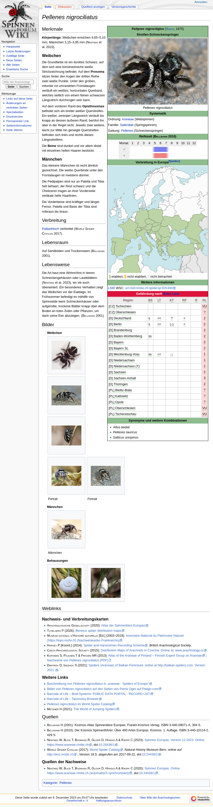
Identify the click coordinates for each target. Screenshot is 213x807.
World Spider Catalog (105, 749)
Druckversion (14, 116)
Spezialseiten (14, 112)
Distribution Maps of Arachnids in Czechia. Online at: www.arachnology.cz (152, 650)
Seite (48, 6)
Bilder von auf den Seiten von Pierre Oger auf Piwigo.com (102, 689)
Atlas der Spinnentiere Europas (123, 625)
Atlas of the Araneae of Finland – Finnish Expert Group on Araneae (155, 655)
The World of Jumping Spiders (94, 709)
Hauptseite (13, 46)
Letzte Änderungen (18, 51)
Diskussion (65, 6)
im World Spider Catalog (79, 704)
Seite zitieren (14, 129)
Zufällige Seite (15, 55)
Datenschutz (124, 797)
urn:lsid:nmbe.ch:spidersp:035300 (148, 288)
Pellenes (127, 130)
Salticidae (127, 125)
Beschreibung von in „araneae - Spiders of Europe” (98, 683)
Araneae (128, 119)
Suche (5, 76)
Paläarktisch (50, 229)
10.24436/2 (150, 754)
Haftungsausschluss (108, 800)
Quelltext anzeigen (93, 6)
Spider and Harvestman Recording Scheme (114, 645)
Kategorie (50, 783)
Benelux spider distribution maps (98, 630)
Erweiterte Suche (17, 69)
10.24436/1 (107, 744)
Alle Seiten (13, 64)
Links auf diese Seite (19, 98)
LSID (111, 288)
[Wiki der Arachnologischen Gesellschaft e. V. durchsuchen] (18, 82)
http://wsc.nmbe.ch (60, 754)
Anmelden (201, 1)
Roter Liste (171, 294)
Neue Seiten (14, 60)
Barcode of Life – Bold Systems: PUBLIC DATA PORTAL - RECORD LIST (98, 694)
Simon (170, 29)
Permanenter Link (17, 121)
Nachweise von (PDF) (77, 660)
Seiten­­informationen (19, 125)
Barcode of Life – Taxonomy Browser (73, 699)
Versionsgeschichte (123, 6)
